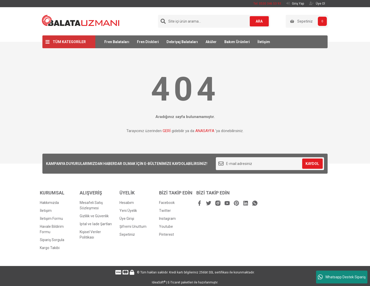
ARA (258, 21)
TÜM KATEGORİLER (69, 42)
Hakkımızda (49, 203)
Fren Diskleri (148, 42)
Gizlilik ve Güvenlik (94, 216)
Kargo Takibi (50, 248)
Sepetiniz (127, 234)
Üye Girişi (126, 218)
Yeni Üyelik (128, 211)
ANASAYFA (204, 131)
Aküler (211, 42)
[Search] (214, 21)
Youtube (166, 226)
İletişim (263, 42)
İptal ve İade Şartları (96, 224)
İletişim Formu (51, 218)
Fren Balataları (116, 42)
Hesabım (126, 203)
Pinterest (166, 234)
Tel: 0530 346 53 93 (267, 3)
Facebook (167, 203)
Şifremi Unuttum (132, 226)
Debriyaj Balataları (182, 42)
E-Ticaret (174, 282)
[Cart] (307, 21)
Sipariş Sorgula (52, 240)
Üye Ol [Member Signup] (317, 3)
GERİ (167, 131)
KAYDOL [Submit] (312, 164)
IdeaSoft (158, 282)
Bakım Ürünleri (237, 42)
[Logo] (80, 20)
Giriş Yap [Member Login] (295, 3)
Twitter (165, 211)
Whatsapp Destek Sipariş (342, 277)
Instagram (167, 218)
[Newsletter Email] (270, 163)
